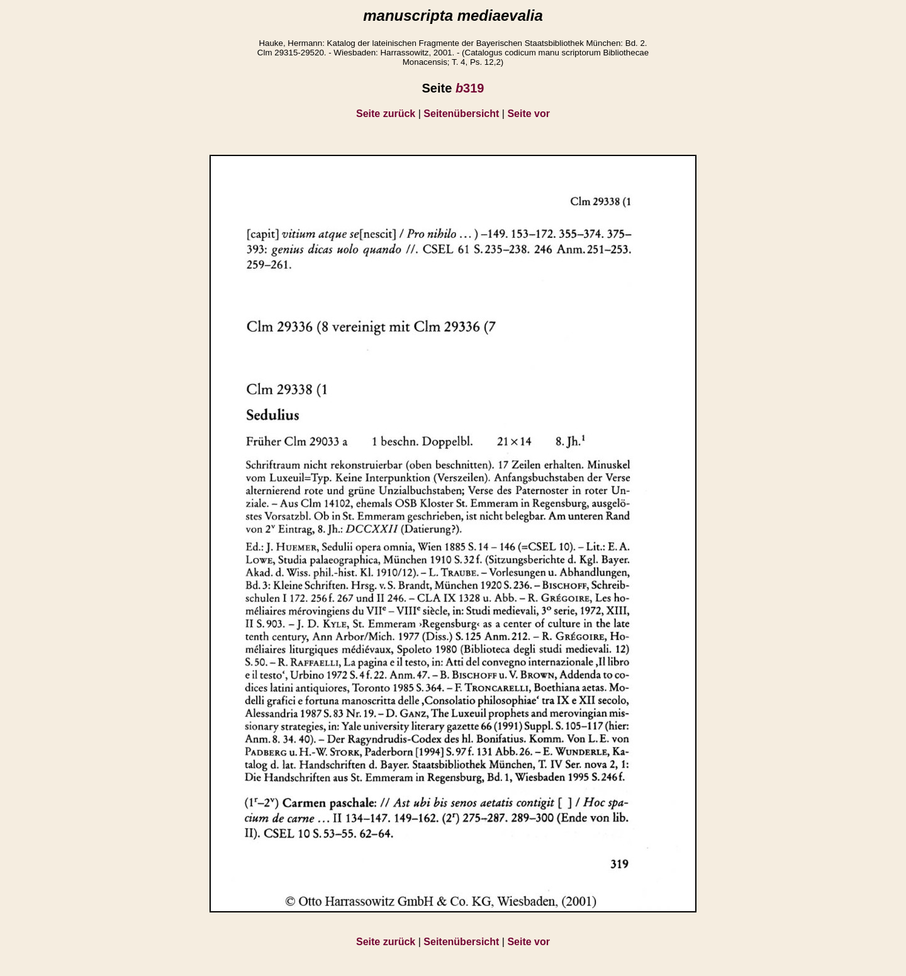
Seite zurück (385, 113)
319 (470, 88)
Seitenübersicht (461, 113)
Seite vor (528, 113)
